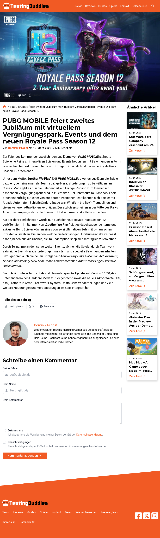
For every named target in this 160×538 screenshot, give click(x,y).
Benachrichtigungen (57, 444)
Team (68, 512)
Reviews (90, 6)
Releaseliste (139, 6)
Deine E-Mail (10, 368)
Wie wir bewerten (86, 512)
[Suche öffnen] (152, 6)
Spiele (113, 6)
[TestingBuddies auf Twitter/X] (146, 515)
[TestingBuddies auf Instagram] (154, 515)
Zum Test (137, 331)
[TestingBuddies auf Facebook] (138, 515)
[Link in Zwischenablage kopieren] (14, 306)
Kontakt (124, 6)
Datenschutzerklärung (89, 434)
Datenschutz (55, 433)
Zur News (137, 150)
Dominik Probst (18, 148)
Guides (102, 6)
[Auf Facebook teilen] (47, 306)
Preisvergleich (109, 512)
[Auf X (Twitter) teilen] (31, 306)
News (78, 6)
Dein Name (9, 384)
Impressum (8, 522)
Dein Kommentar (13, 400)
